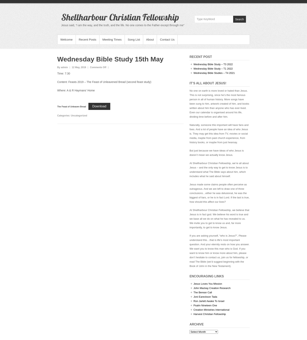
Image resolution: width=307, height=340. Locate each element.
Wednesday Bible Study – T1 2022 (213, 68)
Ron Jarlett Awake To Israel (208, 301)
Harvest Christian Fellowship (209, 314)
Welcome (66, 39)
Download (99, 106)
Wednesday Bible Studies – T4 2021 (214, 73)
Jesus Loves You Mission (207, 283)
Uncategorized (79, 115)
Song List (134, 39)
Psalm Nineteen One (205, 305)
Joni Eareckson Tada (205, 296)
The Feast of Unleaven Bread (71, 106)
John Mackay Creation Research (212, 288)
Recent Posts (87, 39)
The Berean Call (202, 292)
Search (239, 19)
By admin (62, 67)
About (150, 39)
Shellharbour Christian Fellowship (120, 17)
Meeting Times (112, 39)
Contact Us (167, 39)
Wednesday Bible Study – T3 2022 (213, 64)
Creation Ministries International (211, 309)
